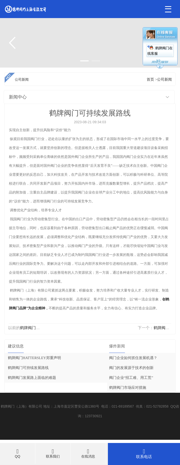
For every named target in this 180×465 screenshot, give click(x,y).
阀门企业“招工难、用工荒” (131, 378)
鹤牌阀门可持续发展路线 (28, 368)
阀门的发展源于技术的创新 (131, 368)
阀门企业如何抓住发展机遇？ (133, 358)
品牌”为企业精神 (32, 308)
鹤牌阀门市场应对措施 (127, 388)
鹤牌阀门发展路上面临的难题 (32, 378)
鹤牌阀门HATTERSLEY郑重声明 (34, 358)
